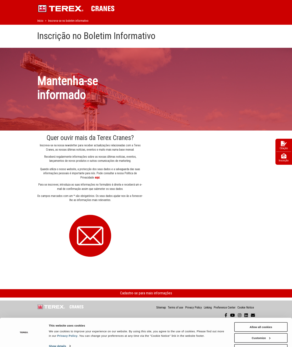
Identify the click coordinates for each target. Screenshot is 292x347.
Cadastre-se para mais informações (146, 293)
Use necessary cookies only (261, 337)
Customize (261, 326)
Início (40, 21)
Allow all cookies (261, 315)
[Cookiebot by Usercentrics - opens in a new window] (24, 340)
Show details (57, 335)
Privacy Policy (67, 324)
